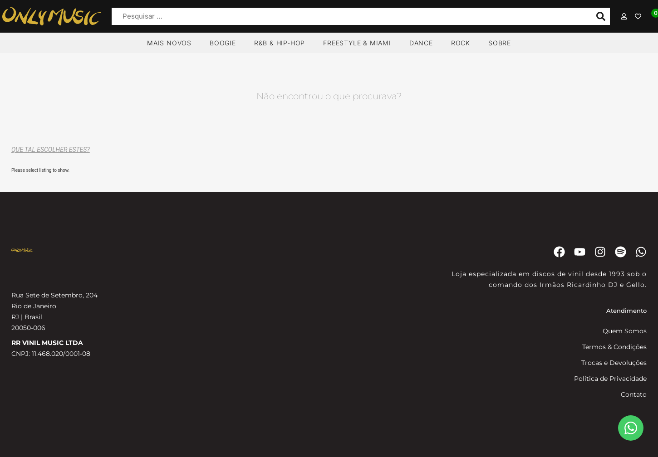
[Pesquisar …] (349, 16)
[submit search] (601, 16)
